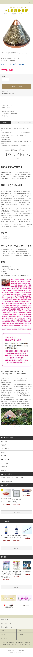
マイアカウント (4, 630)
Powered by (16, 653)
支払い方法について (10, 642)
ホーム (3, 52)
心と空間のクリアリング (10, 53)
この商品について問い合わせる (8, 113)
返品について (5, 91)
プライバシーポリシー (19, 644)
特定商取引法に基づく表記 (8, 93)
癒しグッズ (8, 52)
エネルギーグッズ (14, 52)
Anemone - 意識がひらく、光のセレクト (12, 477)
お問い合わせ (4, 638)
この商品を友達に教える (7, 111)
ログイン (3, 634)
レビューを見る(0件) (6, 105)
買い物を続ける (5, 116)
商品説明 (5, 122)
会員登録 (19, 630)
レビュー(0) (27, 122)
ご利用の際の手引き (6, 481)
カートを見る (20, 634)
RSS (26, 644)
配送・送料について (20, 642)
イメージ (16, 122)
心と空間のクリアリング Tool (22, 53)
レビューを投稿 (5, 107)
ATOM (29, 644)
